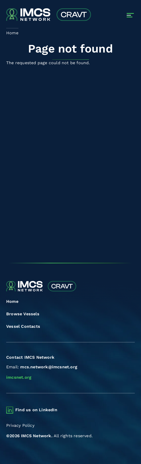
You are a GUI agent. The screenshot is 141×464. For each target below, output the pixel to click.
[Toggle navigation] (130, 15)
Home (12, 301)
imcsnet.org (18, 377)
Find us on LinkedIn (36, 409)
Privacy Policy (20, 425)
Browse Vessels (22, 313)
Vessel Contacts (23, 326)
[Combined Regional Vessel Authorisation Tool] (48, 15)
